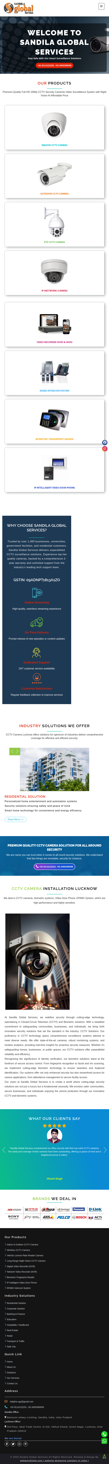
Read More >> (16, 819)
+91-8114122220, (18, 1407)
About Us (11, 1367)
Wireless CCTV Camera (18, 1250)
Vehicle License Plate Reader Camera (25, 1255)
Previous (17, 751)
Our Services (13, 1378)
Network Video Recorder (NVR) (22, 1272)
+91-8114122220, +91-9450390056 (54, 65)
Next (12, 751)
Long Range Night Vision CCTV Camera (26, 1261)
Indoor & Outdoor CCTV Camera (22, 1244)
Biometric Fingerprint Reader (20, 1277)
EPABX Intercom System (19, 1288)
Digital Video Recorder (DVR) (21, 1266)
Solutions (11, 1372)
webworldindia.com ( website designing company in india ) (54, 1460)
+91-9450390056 (36, 1407)
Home (10, 1361)
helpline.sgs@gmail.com (21, 1401)
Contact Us (12, 1383)
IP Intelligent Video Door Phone (22, 1282)
